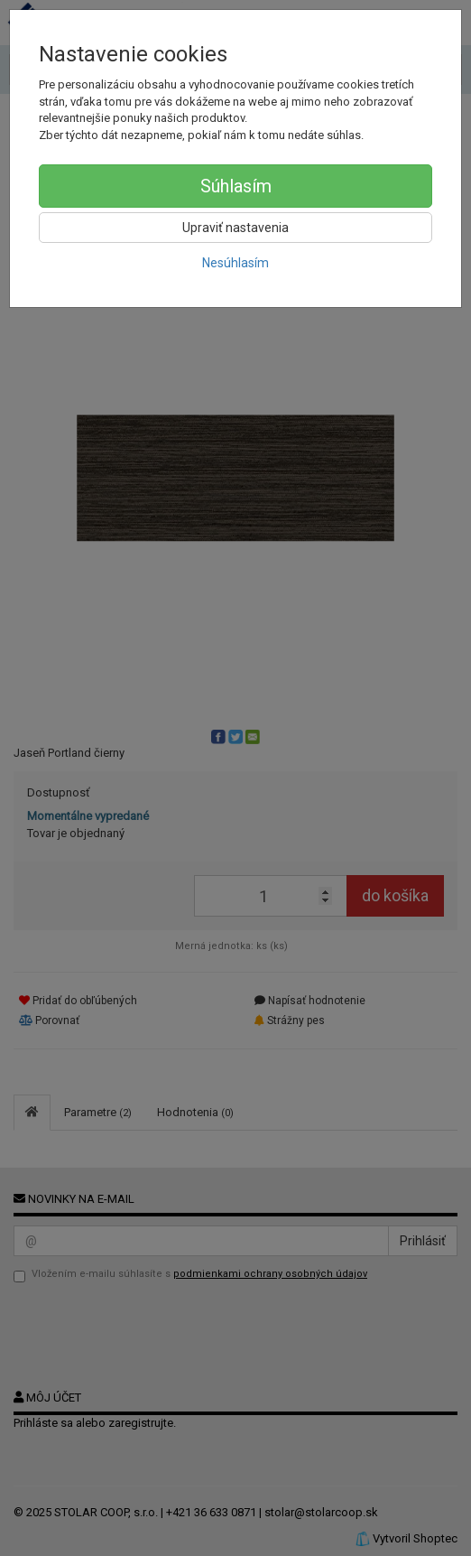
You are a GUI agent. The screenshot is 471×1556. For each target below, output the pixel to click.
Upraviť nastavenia (235, 227)
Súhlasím (236, 186)
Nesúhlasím (235, 263)
